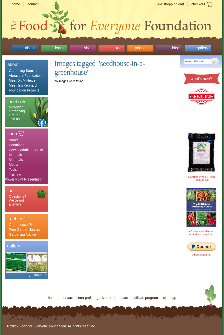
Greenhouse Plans (23, 225)
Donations (16, 145)
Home (16, 4)
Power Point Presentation (24, 179)
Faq (119, 48)
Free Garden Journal (24, 230)
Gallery (202, 48)
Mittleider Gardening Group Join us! (17, 113)
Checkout (198, 4)
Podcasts (142, 48)
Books (13, 140)
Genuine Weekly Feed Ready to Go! (201, 178)
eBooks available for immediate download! (201, 233)
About (30, 48)
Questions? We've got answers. (17, 200)
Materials (16, 160)
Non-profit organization (95, 298)
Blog (175, 48)
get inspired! (38, 275)
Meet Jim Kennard (23, 85)
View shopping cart (170, 4)
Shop (88, 48)
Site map (169, 298)
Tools (13, 169)
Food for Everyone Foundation (112, 24)
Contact (32, 4)
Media (13, 165)
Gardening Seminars (24, 71)
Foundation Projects (24, 90)
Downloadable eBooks (26, 150)
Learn (59, 48)
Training (15, 174)
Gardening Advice (22, 234)
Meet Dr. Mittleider (23, 80)
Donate (123, 298)
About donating (201, 254)
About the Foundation (25, 75)
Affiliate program (145, 298)
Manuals (15, 155)
